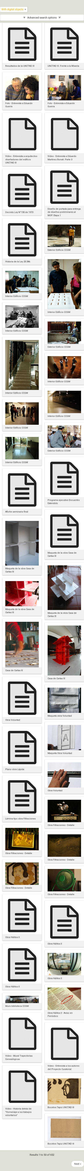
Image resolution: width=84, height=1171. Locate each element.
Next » (77, 1163)
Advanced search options (42, 17)
